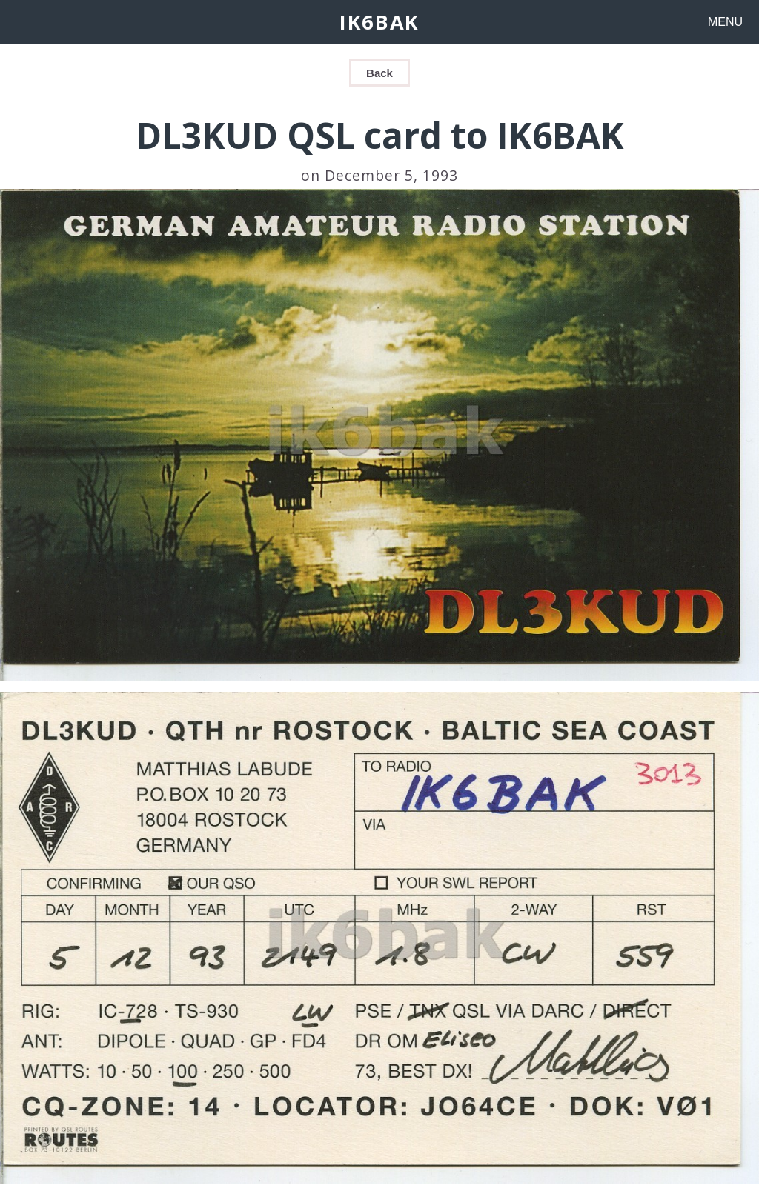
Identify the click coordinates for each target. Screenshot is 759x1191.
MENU (725, 22)
